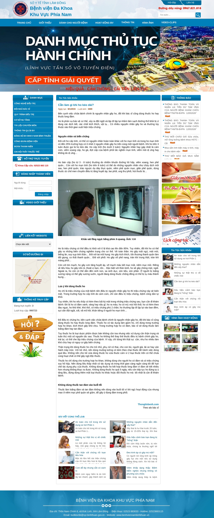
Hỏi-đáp (172, 2)
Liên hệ (190, 2)
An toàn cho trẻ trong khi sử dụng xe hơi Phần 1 (187, 257)
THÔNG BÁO (184, 98)
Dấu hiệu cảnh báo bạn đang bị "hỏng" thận (187, 291)
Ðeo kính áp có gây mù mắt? (140, 452)
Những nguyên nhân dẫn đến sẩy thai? (187, 265)
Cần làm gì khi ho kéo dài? (187, 281)
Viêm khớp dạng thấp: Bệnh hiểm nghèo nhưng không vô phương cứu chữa (142, 471)
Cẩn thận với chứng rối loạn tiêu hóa (187, 300)
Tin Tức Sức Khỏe (68, 98)
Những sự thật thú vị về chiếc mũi (187, 274)
